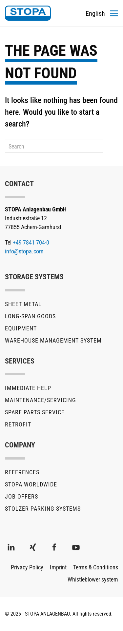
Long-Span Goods (30, 316)
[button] (114, 13)
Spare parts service (35, 412)
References (22, 472)
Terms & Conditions (95, 567)
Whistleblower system (93, 579)
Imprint (58, 567)
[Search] (54, 146)
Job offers (21, 496)
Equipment (21, 328)
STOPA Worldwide (31, 484)
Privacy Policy (27, 567)
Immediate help (28, 388)
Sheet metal (23, 304)
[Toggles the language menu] (95, 13)
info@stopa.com (24, 251)
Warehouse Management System (53, 340)
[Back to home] (28, 13)
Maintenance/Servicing (40, 400)
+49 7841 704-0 (31, 242)
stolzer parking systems (43, 508)
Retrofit (18, 424)
